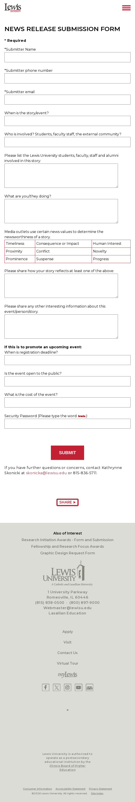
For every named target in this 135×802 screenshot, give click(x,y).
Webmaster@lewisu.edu (67, 608)
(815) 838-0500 (49, 603)
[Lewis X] (56, 687)
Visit (67, 642)
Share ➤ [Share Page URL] (67, 502)
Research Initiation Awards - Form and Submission (68, 540)
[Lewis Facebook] (45, 687)
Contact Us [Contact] (67, 653)
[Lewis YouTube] (78, 687)
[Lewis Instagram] (67, 687)
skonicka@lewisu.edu (46, 473)
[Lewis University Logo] (12, 8)
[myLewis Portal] (67, 674)
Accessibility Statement (70, 788)
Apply (67, 632)
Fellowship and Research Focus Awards (67, 546)
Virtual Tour (67, 663)
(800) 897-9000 (84, 603)
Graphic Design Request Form (67, 553)
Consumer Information (37, 788)
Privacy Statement (100, 788)
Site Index (97, 793)
